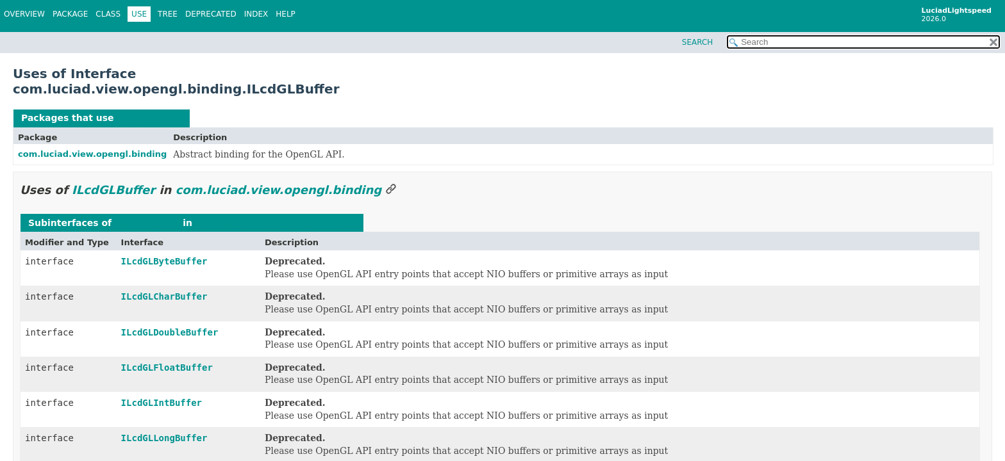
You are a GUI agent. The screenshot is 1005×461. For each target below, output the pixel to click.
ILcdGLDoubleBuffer (170, 332)
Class (108, 14)
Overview (24, 14)
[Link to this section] (391, 190)
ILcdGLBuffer (149, 118)
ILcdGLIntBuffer (161, 403)
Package (70, 14)
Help (285, 14)
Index (256, 14)
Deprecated (211, 14)
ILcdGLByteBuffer (164, 261)
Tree (168, 14)
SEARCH (697, 42)
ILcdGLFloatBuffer (167, 367)
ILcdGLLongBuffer (164, 438)
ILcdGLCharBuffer (164, 296)
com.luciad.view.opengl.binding (92, 154)
